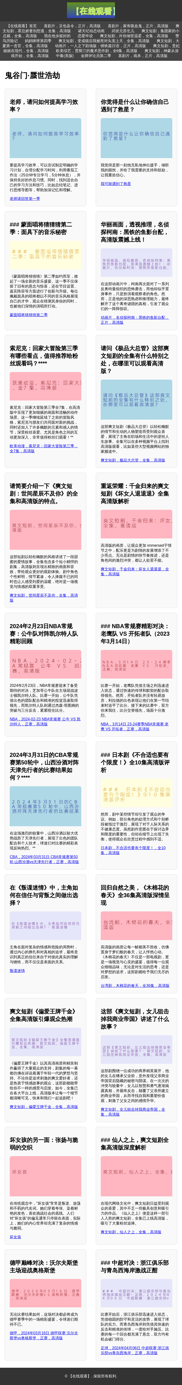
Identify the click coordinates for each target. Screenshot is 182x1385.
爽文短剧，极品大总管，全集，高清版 (133, 460)
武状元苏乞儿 (123, 31)
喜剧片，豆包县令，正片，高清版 (72, 26)
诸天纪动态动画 (91, 31)
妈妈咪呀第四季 (38, 41)
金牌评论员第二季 (96, 56)
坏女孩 (15, 1237)
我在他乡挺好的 (57, 36)
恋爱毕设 (85, 36)
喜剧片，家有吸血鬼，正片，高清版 (138, 26)
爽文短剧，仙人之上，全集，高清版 (131, 1232)
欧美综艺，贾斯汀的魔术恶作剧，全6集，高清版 (97, 51)
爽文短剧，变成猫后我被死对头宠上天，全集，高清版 (104, 41)
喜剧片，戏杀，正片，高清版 (143, 56)
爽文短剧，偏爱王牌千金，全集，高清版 (44, 1107)
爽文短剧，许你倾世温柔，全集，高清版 (134, 36)
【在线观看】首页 (21, 26)
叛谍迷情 (17, 971)
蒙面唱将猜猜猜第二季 (29, 315)
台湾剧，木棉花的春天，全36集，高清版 (135, 986)
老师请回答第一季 (25, 199)
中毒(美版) (65, 56)
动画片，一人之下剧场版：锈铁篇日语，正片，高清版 (100, 46)
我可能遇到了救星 (116, 184)
